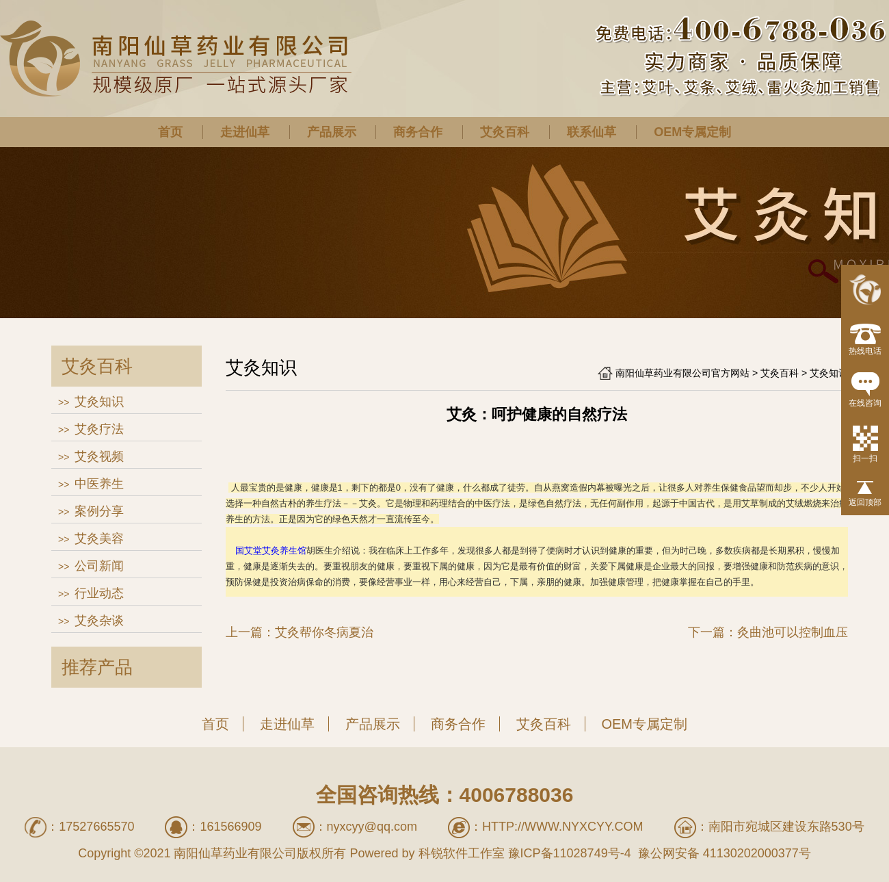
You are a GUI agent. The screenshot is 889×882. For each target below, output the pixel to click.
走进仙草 (244, 132)
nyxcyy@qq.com (372, 826)
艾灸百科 (504, 132)
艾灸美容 (99, 538)
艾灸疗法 (99, 429)
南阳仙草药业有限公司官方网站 (682, 372)
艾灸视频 (99, 456)
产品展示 (331, 132)
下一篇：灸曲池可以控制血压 (768, 632)
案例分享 (99, 511)
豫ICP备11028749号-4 (569, 853)
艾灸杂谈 (99, 620)
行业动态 (99, 593)
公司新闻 (99, 566)
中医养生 (99, 484)
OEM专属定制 (692, 132)
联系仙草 (591, 132)
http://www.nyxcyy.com (562, 826)
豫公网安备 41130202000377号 (723, 853)
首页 (170, 132)
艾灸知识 (99, 401)
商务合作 (417, 132)
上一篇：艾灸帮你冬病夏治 (299, 632)
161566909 (230, 826)
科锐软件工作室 (462, 853)
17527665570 (96, 826)
